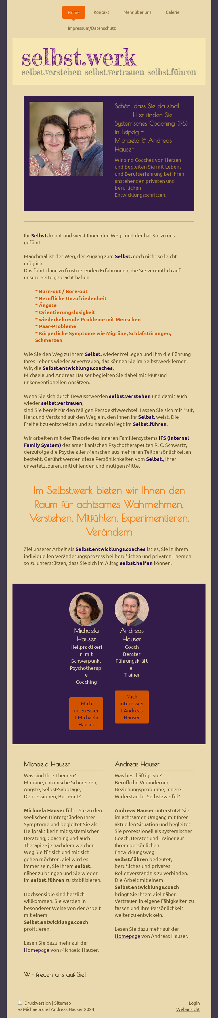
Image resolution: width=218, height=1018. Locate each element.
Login (194, 1002)
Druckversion (35, 1002)
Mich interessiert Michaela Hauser (86, 713)
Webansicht (188, 1009)
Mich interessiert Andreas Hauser (132, 706)
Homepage (36, 950)
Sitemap (62, 1002)
